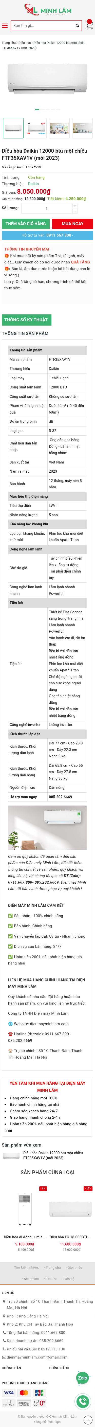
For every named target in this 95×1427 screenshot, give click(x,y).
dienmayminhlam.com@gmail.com (37, 1357)
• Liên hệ (67, 1279)
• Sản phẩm (30, 1279)
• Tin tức (50, 1279)
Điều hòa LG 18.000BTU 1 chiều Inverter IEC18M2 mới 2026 (70, 1237)
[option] (47, 79)
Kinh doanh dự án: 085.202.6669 (35, 1341)
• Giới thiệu (74, 1268)
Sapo (57, 1422)
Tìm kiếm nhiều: (26, 1267)
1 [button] (37, 109)
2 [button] (42, 109)
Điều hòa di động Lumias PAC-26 (25, 1237)
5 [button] (58, 109)
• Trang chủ (52, 1268)
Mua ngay (73, 223)
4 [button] (53, 109)
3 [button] (47, 109)
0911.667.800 (58, 235)
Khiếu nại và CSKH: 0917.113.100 (36, 1349)
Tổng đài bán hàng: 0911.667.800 (36, 1332)
